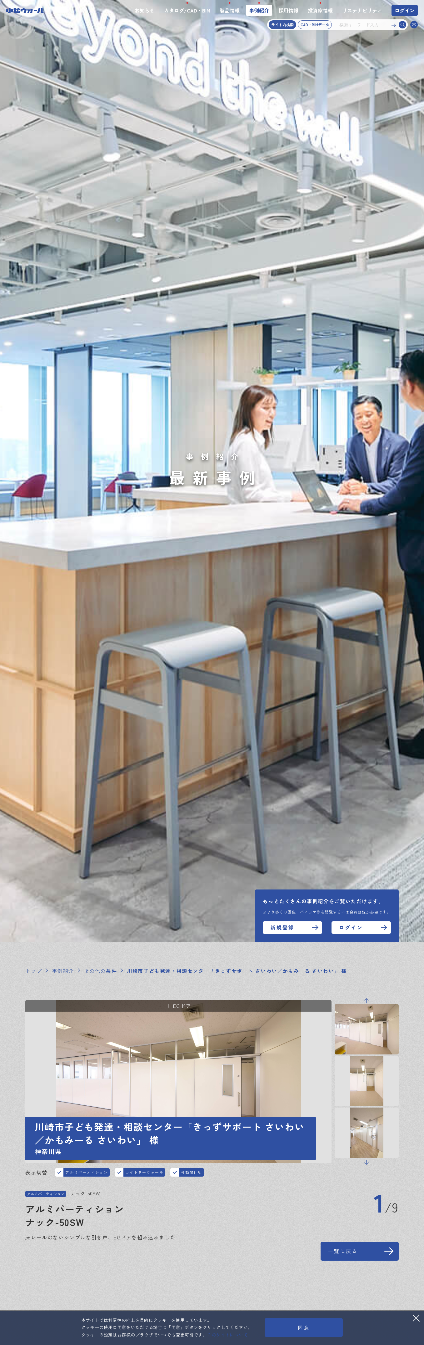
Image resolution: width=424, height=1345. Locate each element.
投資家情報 (320, 10)
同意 (304, 1327)
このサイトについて (227, 1335)
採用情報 (288, 10)
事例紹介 (259, 10)
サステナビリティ (362, 10)
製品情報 (230, 10)
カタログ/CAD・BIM (187, 10)
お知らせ (145, 10)
